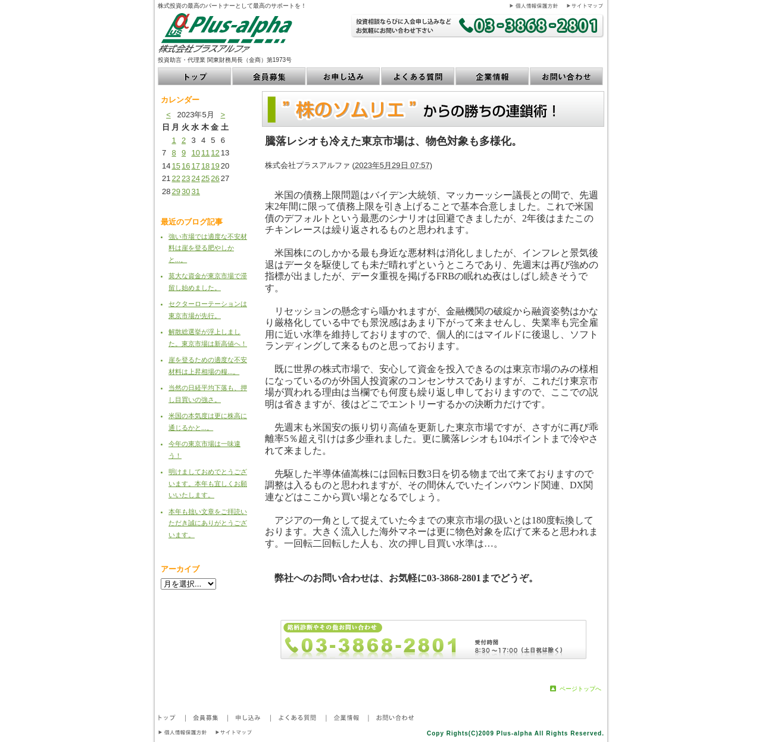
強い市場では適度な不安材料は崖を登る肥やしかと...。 (207, 248)
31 (195, 191)
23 (186, 178)
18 (205, 165)
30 (186, 191)
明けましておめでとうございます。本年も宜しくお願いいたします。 (207, 483)
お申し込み (344, 76)
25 (205, 178)
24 (195, 178)
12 (215, 152)
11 (205, 152)
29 (175, 191)
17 (195, 165)
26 (215, 178)
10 (195, 152)
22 (175, 178)
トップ (195, 76)
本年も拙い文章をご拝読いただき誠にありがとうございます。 (207, 523)
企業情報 (492, 76)
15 (175, 165)
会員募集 (269, 76)
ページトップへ (580, 688)
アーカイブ (180, 569)
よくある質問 (418, 76)
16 (186, 165)
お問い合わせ (567, 76)
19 (215, 165)
